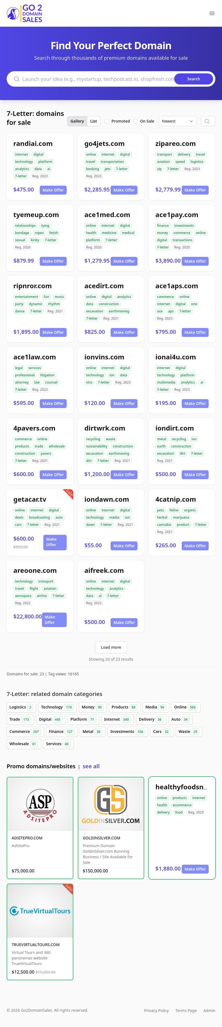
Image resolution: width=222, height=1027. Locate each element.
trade (39, 446)
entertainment (26, 296)
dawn (90, 524)
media (114, 517)
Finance (62, 731)
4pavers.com (34, 427)
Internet (117, 719)
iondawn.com (106, 499)
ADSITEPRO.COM (27, 838)
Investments (127, 731)
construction (109, 304)
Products (125, 707)
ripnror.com (32, 285)
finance (163, 225)
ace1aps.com (176, 285)
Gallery (77, 121)
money (162, 232)
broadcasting (39, 517)
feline (173, 510)
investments (184, 225)
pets (160, 510)
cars (18, 524)
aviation (163, 161)
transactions (182, 240)
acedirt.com (104, 285)
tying (45, 225)
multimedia (166, 382)
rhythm (54, 304)
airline (42, 595)
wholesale (57, 446)
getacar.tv (29, 499)
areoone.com (35, 570)
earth (161, 446)
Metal (93, 731)
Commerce (25, 731)
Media (155, 707)
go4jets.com (104, 143)
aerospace (23, 595)
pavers (46, 453)
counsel (51, 382)
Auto (180, 719)
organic (190, 510)
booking (92, 168)
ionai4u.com (175, 356)
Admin (209, 1010)
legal (19, 367)
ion (111, 375)
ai (48, 168)
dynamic (36, 304)
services (34, 367)
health (91, 232)
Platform (83, 719)
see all (91, 766)
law (37, 382)
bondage (22, 232)
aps (171, 311)
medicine (109, 232)
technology (24, 161)
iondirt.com (174, 427)
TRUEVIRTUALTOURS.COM (36, 944)
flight (34, 588)
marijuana (181, 517)
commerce (182, 232)
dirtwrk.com (104, 427)
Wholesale (23, 744)
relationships (25, 225)
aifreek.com (104, 570)
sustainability (96, 446)
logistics (197, 161)
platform (45, 161)
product (183, 524)
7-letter (21, 176)
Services (58, 744)
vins (89, 382)
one (194, 304)
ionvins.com (104, 356)
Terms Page (186, 1010)
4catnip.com (175, 499)
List (93, 121)
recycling (93, 439)
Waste (189, 731)
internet (21, 154)
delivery (184, 154)
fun (46, 296)
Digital (51, 719)
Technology (57, 707)
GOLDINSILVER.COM (101, 838)
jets (108, 168)
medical (128, 232)
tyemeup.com (36, 214)
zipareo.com (175, 143)
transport (164, 154)
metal (161, 439)
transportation (112, 161)
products (22, 446)
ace (160, 311)
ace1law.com (34, 356)
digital (38, 154)
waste (110, 439)
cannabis (164, 524)
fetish (53, 232)
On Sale (147, 121)
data (38, 168)
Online (186, 707)
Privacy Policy (156, 1010)
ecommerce (182, 805)
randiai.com (33, 143)
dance (20, 311)
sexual (20, 240)
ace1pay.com (176, 214)
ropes (39, 232)
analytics (22, 168)
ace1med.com (107, 214)
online (91, 154)
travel (90, 161)
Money (93, 707)
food (179, 812)
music (59, 296)
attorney (22, 382)
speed (180, 161)
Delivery (151, 719)
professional (25, 375)
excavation (94, 311)
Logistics (21, 707)
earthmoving (119, 311)
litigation (47, 375)
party (19, 304)
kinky (35, 240)
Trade (20, 719)
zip (159, 168)
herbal (162, 517)
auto (59, 517)
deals (19, 517)
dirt (89, 460)
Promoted (120, 121)
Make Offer (53, 190)
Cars (162, 731)
